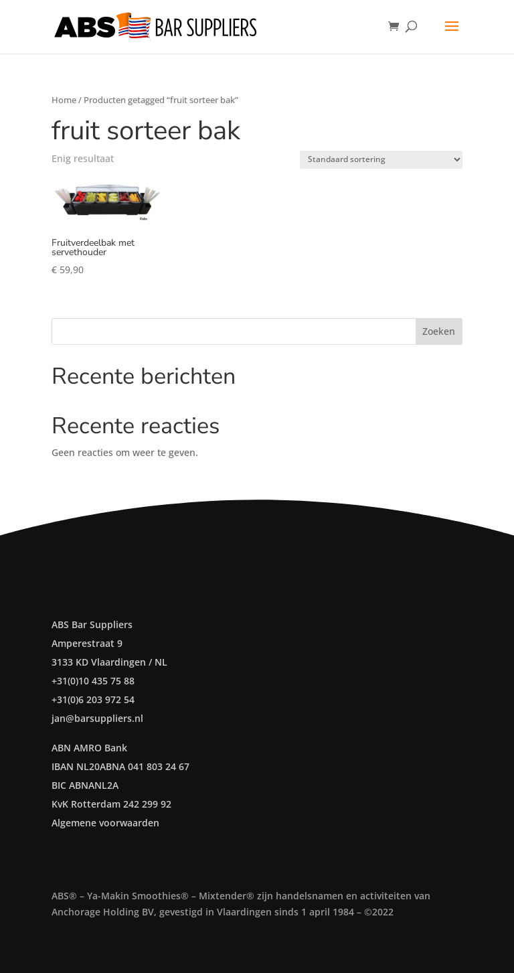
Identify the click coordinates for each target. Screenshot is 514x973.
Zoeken (438, 331)
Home (64, 100)
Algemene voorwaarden (105, 822)
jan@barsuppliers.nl (97, 718)
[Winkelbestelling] (381, 160)
